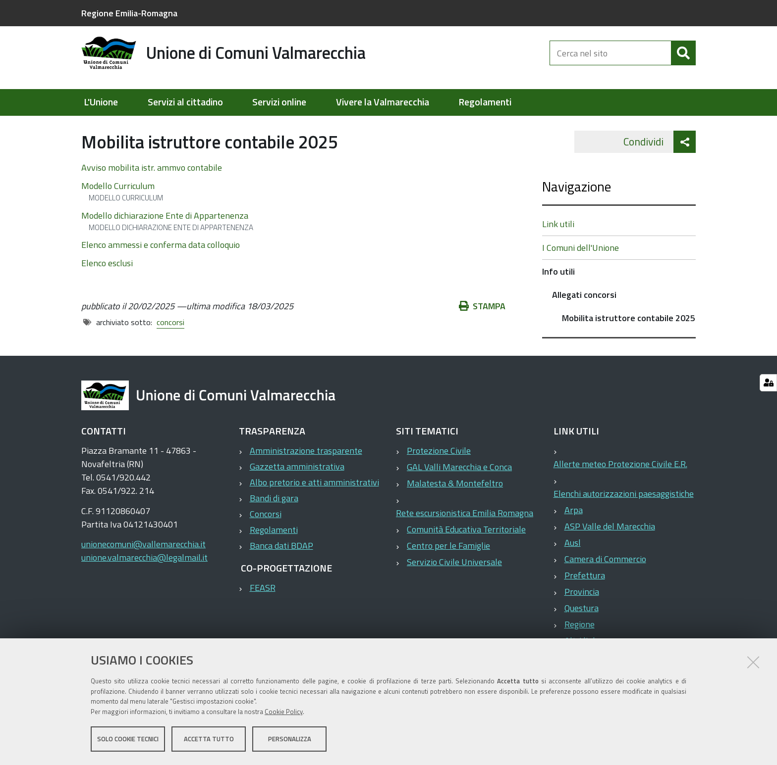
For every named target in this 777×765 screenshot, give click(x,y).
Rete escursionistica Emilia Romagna (464, 535)
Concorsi (265, 536)
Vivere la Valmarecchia (382, 102)
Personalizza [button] (289, 739)
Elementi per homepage (144, 126)
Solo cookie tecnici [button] (128, 739)
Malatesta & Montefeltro (455, 506)
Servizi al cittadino (185, 102)
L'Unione (101, 102)
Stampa (482, 328)
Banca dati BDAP (281, 568)
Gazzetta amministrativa (297, 489)
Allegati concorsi (273, 126)
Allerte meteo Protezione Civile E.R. (620, 486)
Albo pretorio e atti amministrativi (314, 505)
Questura (581, 630)
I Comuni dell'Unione (580, 270)
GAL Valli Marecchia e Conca (459, 489)
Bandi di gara (274, 520)
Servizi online (279, 102)
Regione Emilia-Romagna (129, 13)
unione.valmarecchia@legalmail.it (144, 580)
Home (87, 127)
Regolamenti (484, 102)
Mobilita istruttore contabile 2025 (628, 340)
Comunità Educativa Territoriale (466, 552)
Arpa (573, 532)
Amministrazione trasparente (306, 473)
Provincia (581, 614)
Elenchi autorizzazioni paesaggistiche (624, 516)
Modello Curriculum (118, 208)
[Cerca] (683, 58)
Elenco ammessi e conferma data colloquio (160, 267)
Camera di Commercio (605, 581)
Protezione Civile (439, 473)
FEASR (263, 610)
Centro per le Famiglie (448, 568)
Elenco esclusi (107, 285)
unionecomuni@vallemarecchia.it (143, 567)
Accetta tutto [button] (209, 739)
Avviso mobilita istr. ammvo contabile (151, 189)
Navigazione (576, 209)
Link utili (558, 246)
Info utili (217, 126)
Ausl (572, 565)
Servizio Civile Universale (454, 584)
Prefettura (584, 598)
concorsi (170, 345)
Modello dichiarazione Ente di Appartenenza (164, 237)
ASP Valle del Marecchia (609, 549)
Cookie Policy (284, 712)
